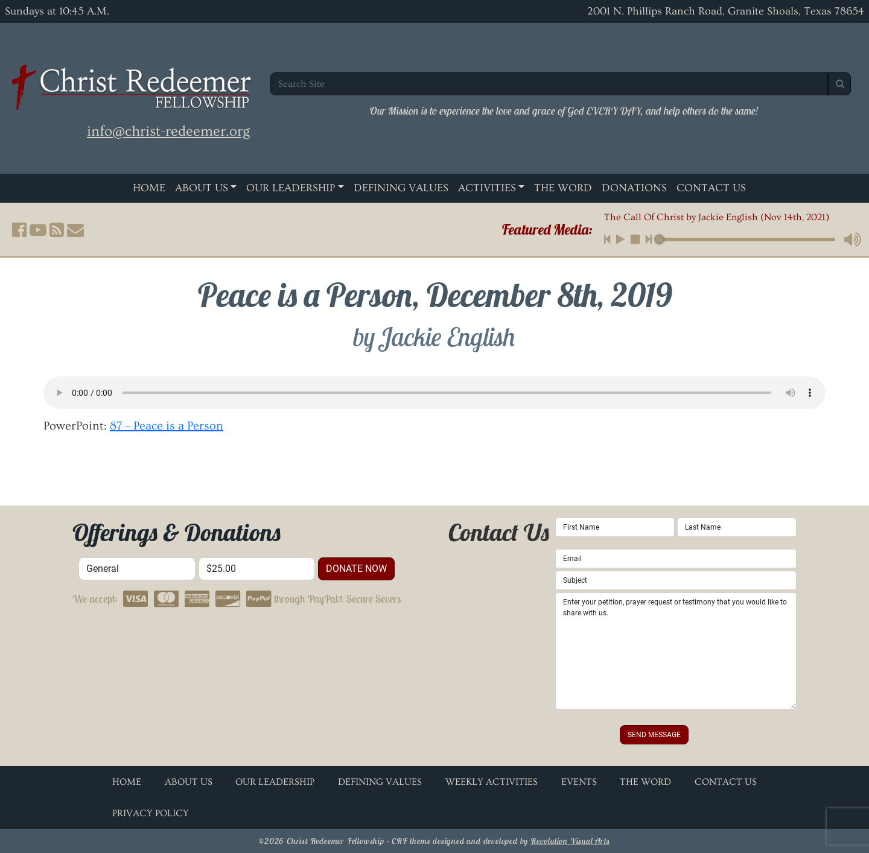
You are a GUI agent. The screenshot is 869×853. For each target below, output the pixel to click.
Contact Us (711, 188)
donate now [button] (356, 568)
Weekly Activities (491, 781)
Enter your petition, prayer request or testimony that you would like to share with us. (676, 650)
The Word (563, 188)
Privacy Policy (150, 813)
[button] (19, 229)
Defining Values (401, 188)
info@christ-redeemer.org (168, 131)
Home (149, 188)
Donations (634, 188)
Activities (487, 188)
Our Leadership (290, 188)
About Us (201, 188)
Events (579, 781)
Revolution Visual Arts (570, 841)
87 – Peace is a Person (166, 426)
